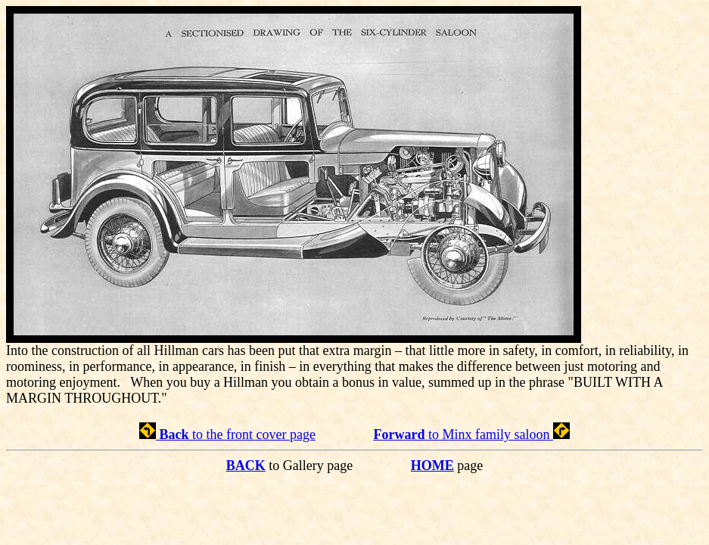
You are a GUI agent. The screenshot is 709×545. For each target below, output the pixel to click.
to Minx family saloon (471, 434)
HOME (432, 465)
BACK (246, 465)
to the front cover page (227, 434)
